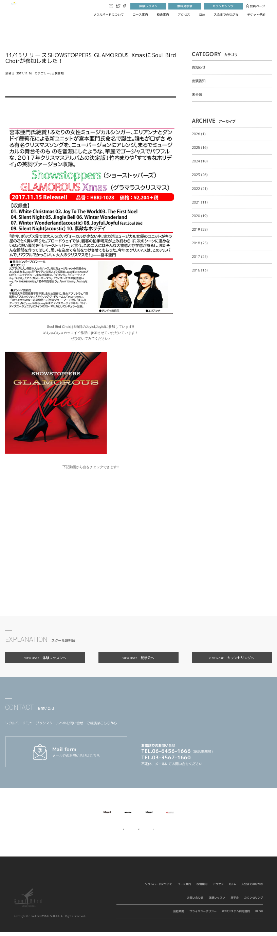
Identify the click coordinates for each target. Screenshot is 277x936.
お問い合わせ (195, 901)
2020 (196, 215)
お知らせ (198, 67)
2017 (196, 256)
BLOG (259, 915)
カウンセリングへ (231, 657)
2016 (196, 270)
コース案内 (140, 15)
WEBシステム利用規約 (236, 915)
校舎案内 (163, 15)
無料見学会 (184, 6)
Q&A (202, 15)
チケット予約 (256, 15)
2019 (196, 229)
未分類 (197, 94)
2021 (196, 202)
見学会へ (138, 657)
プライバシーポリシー (203, 915)
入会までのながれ (226, 15)
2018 (196, 243)
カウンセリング (223, 6)
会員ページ (255, 6)
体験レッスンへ (45, 657)
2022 (196, 188)
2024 (196, 161)
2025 (196, 147)
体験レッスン (148, 6)
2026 (196, 133)
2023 (196, 175)
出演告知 (58, 73)
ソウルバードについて (108, 15)
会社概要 (178, 915)
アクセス (184, 15)
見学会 (234, 901)
